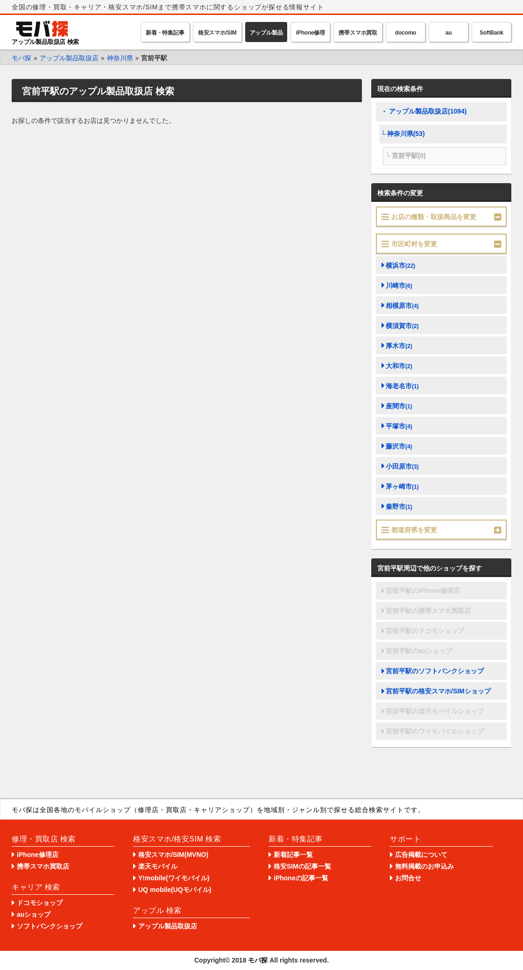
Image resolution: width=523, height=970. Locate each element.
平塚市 (399, 426)
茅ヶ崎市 (402, 486)
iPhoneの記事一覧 (301, 878)
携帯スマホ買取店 (43, 866)
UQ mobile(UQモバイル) (174, 889)
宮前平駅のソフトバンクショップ (435, 671)
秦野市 (399, 506)
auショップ (33, 914)
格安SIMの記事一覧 (302, 866)
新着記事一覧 (293, 854)
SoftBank (491, 32)
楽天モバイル (157, 866)
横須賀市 (402, 325)
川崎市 (399, 285)
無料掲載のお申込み (424, 866)
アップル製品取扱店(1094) (427, 111)
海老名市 (402, 386)
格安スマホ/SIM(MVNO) (173, 854)
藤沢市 (399, 446)
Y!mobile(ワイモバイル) (173, 878)
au (448, 32)
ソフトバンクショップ (49, 926)
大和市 (399, 366)
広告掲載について (421, 854)
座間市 (399, 406)
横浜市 (400, 265)
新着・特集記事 (165, 32)
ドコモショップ (40, 902)
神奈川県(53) (406, 133)
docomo (405, 32)
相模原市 (402, 305)
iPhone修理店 (37, 854)
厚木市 (399, 345)
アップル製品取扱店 (167, 926)
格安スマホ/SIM (217, 32)
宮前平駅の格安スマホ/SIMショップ (438, 691)
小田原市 (402, 466)
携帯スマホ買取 (358, 32)
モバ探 (258, 960)
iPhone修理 (310, 32)
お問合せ (408, 878)
